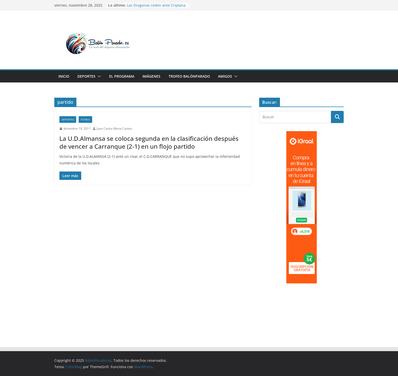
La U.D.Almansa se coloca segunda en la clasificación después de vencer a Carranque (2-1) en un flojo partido (149, 142)
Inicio (63, 76)
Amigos (225, 76)
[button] (98, 76)
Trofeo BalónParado (189, 76)
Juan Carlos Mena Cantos (114, 128)
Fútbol (85, 119)
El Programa (121, 76)
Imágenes (151, 76)
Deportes (86, 76)
